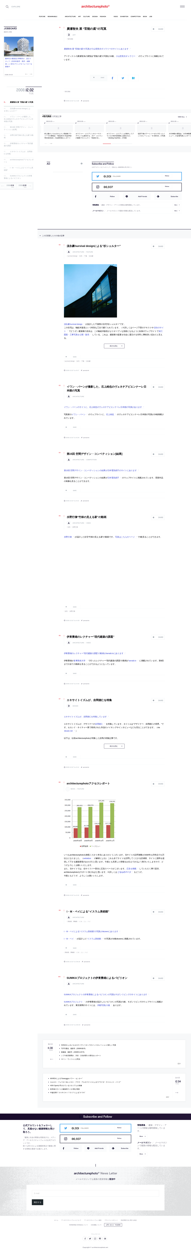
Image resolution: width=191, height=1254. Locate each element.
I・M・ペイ (69, 939)
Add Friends (142, 196)
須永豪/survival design (73, 324)
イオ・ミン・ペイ (84, 921)
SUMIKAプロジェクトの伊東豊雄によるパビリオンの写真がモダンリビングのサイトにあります (105, 994)
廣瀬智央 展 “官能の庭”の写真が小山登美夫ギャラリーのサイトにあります (96, 49)
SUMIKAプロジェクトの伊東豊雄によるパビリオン (18, 177)
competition (91, 460)
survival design (73, 256)
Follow (167, 176)
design (75, 706)
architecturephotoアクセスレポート (88, 783)
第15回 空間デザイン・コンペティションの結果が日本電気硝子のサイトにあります (100, 470)
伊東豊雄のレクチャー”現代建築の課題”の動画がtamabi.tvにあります (93, 653)
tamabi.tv (132, 661)
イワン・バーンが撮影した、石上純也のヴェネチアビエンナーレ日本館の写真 (18, 119)
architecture (78, 252)
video (88, 523)
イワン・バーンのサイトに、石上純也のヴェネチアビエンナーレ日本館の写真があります (103, 407)
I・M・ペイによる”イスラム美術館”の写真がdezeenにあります (91, 931)
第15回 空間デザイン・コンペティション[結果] (94, 453)
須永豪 (91, 256)
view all (181, 117)
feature (89, 252)
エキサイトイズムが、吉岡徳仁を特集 (89, 700)
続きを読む (114, 346)
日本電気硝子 (113, 478)
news (73, 789)
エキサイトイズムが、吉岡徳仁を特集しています (85, 717)
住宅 (80, 256)
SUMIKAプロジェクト (73, 1002)
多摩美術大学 (79, 661)
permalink (86, 101)
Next (31, 74)
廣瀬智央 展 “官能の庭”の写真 (21, 102)
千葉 (85, 256)
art (74, 35)
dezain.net (68, 731)
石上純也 (110, 414)
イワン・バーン (78, 414)
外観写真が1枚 (103, 1005)
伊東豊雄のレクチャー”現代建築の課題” (90, 636)
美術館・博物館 (72, 921)
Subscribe (174, 196)
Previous (27, 74)
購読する (37, 1202)
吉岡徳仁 (99, 724)
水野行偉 (75, 527)
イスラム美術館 (94, 939)
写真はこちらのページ (125, 537)
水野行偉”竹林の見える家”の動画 (88, 517)
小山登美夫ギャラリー (125, 56)
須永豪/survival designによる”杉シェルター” (94, 246)
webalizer (87, 858)
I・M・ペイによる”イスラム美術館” (88, 911)
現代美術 (70, 39)
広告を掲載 (131, 869)
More (175, 205)
